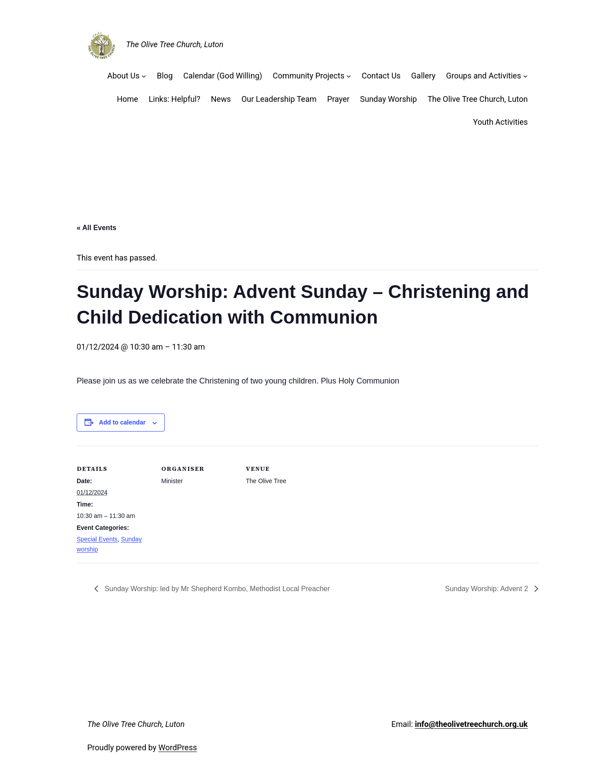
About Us (123, 75)
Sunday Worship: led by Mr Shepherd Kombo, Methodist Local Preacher (216, 588)
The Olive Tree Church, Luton (174, 44)
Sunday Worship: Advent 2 (487, 588)
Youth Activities (500, 122)
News (221, 99)
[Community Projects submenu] (348, 76)
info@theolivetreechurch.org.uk (471, 724)
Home (127, 99)
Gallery (423, 75)
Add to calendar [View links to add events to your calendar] (122, 422)
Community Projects (309, 75)
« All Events (96, 227)
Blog (165, 75)
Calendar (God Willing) (222, 75)
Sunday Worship (388, 99)
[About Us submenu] (143, 76)
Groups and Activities (483, 75)
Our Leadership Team (279, 99)
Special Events (97, 539)
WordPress (178, 747)
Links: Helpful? (174, 99)
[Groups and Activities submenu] (525, 76)
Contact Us (381, 75)
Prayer (338, 99)
